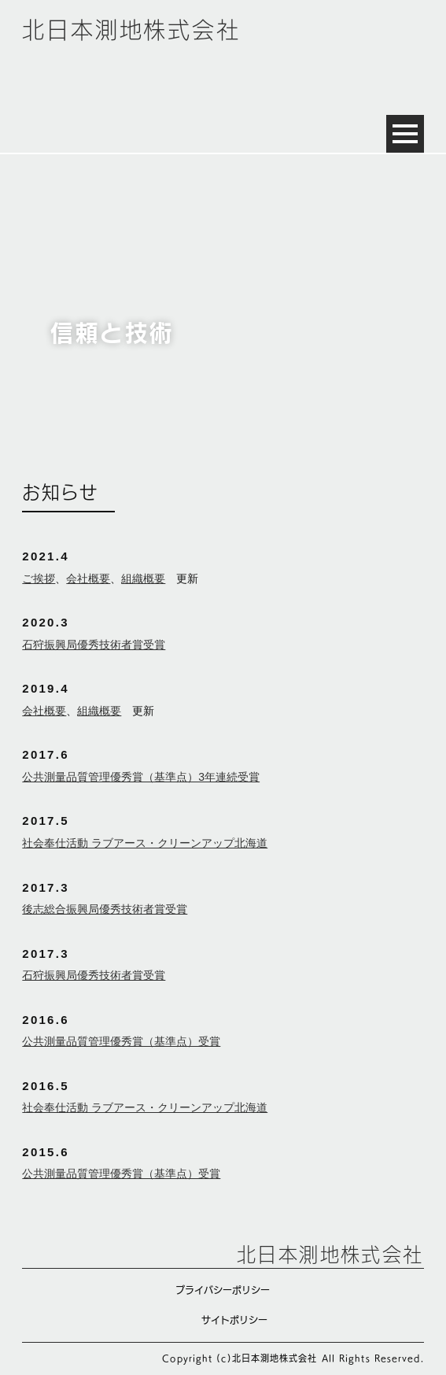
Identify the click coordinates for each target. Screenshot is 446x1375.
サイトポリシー (234, 1320)
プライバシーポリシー (222, 1290)
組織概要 (143, 578)
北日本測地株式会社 (131, 30)
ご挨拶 (38, 578)
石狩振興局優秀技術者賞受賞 (93, 644)
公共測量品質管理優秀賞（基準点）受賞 (121, 1041)
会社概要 (88, 578)
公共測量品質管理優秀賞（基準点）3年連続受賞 (141, 777)
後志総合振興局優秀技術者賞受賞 (104, 909)
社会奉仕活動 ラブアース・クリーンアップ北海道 (144, 843)
